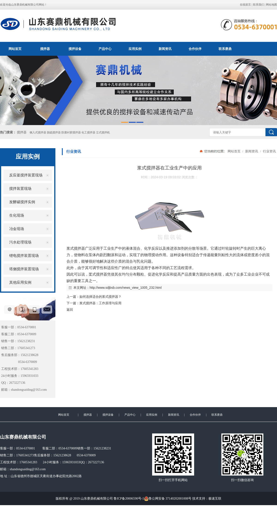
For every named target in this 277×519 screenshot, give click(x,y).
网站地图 (271, 4)
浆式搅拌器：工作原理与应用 (100, 303)
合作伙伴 (195, 49)
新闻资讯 (165, 49)
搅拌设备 (75, 49)
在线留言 (245, 4)
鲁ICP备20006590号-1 (129, 498)
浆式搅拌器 (75, 248)
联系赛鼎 (225, 49)
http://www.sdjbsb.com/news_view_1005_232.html (126, 287)
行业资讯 (269, 151)
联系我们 (258, 4)
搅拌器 (45, 49)
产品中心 (105, 49)
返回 (69, 309)
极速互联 (214, 498)
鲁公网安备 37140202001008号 (168, 498)
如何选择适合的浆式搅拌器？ (100, 296)
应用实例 (135, 49)
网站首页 (15, 49)
